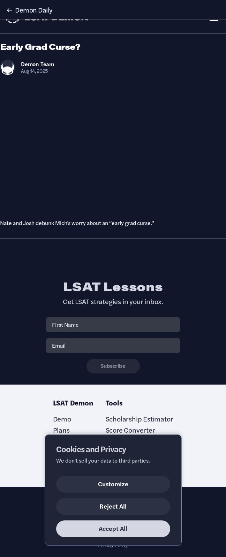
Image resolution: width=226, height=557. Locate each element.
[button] (113, 10)
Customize (113, 483)
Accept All (113, 528)
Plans (61, 430)
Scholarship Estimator (139, 419)
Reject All (113, 506)
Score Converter (130, 430)
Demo (62, 419)
